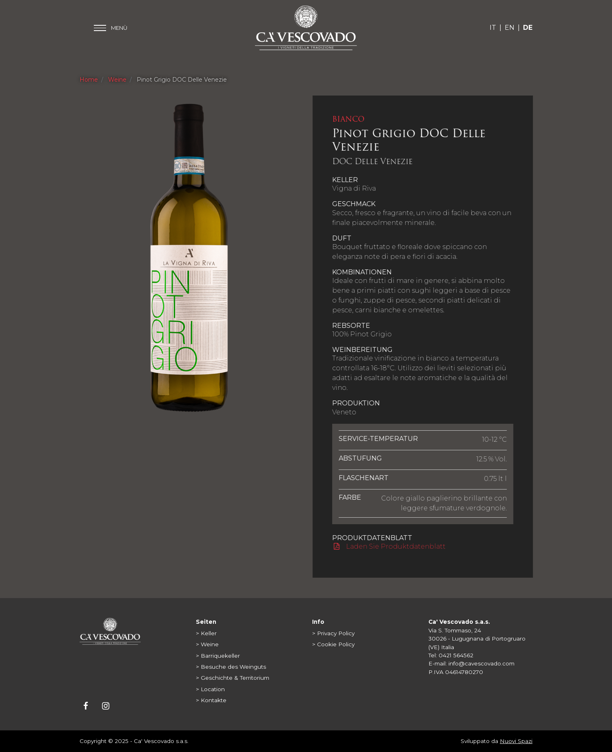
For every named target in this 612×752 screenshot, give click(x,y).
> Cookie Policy (333, 644)
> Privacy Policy (333, 633)
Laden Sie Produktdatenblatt (389, 546)
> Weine (207, 644)
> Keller (206, 633)
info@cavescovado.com (481, 663)
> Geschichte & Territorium (232, 677)
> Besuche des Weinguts (231, 666)
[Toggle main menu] (110, 28)
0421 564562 (456, 655)
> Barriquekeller (218, 655)
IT (493, 27)
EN (509, 27)
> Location (210, 689)
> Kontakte (211, 700)
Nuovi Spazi (516, 741)
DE (527, 27)
